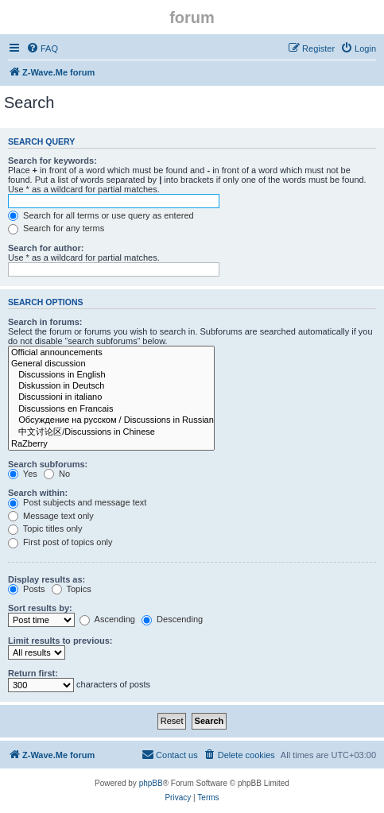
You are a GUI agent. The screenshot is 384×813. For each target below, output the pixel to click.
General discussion (111, 364)
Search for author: (45, 248)
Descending (172, 619)
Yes (22, 473)
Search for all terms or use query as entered (101, 215)
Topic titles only (45, 528)
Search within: (38, 492)
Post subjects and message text (77, 502)
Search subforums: (47, 464)
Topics (71, 589)
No (57, 473)
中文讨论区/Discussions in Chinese (111, 432)
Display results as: (46, 579)
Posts (26, 589)
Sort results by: (40, 608)
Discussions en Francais (111, 409)
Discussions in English (111, 375)
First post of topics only (60, 542)
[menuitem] (42, 48)
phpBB (151, 783)
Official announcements (111, 352)
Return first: (33, 673)
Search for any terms (56, 228)
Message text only (51, 516)
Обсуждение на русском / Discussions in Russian (111, 420)
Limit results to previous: (60, 640)
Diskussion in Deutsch (111, 386)
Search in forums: (45, 322)
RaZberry (111, 444)
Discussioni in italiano (111, 397)
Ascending (107, 619)
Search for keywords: (52, 160)
